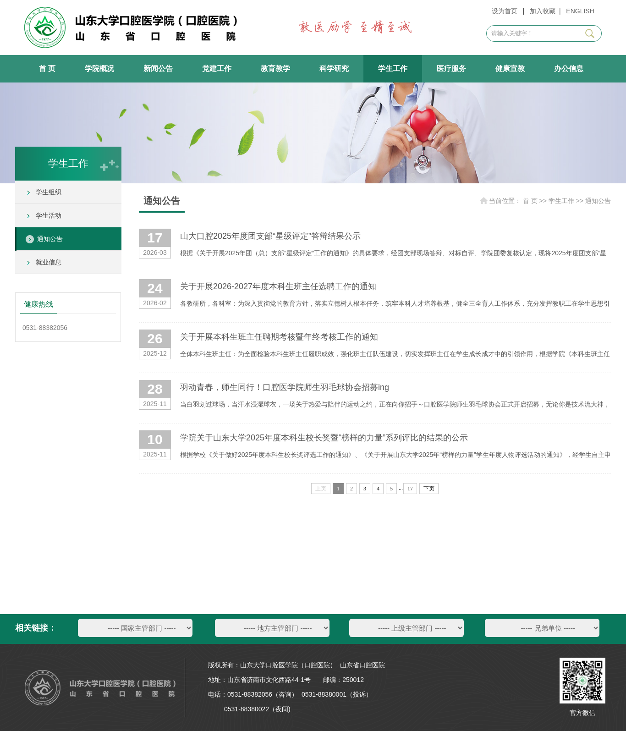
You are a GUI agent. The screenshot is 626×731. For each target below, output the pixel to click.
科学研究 (334, 68)
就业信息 (48, 262)
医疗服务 (451, 68)
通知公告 (50, 238)
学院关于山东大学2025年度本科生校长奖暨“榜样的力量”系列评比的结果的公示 (324, 437)
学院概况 (99, 68)
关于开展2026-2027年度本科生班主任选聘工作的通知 (278, 286)
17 (410, 488)
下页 (428, 488)
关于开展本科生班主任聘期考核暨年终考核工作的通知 (279, 336)
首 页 (47, 68)
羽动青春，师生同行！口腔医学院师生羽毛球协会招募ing (284, 387)
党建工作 (216, 68)
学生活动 (48, 215)
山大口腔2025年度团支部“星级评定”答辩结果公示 (270, 236)
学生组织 (48, 192)
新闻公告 (158, 68)
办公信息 (568, 68)
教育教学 (275, 68)
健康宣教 (510, 68)
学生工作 (392, 68)
